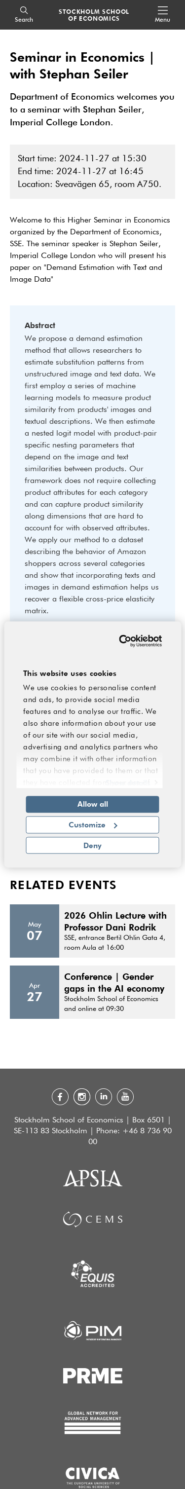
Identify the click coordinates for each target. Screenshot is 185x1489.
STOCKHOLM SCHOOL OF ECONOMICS (94, 14)
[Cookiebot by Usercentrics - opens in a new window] (123, 640)
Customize (93, 824)
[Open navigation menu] (162, 15)
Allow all (92, 804)
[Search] (24, 15)
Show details (128, 782)
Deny (92, 845)
